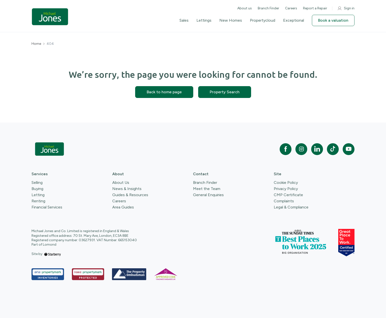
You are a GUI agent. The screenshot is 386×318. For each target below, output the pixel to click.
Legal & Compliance (291, 207)
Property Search (225, 92)
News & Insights (127, 188)
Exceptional (293, 20)
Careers (291, 8)
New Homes (230, 20)
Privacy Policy (286, 188)
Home (36, 44)
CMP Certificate (288, 194)
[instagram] (301, 149)
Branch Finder (268, 8)
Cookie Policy (286, 182)
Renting (38, 201)
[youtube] (348, 149)
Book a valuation (333, 20)
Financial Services (47, 207)
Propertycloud (262, 20)
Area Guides (123, 207)
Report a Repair (315, 8)
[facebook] (285, 149)
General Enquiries (208, 194)
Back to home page (164, 92)
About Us (120, 182)
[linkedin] (317, 149)
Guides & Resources (130, 194)
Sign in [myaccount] (345, 8)
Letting (38, 194)
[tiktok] (333, 149)
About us (244, 8)
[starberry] (52, 254)
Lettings (203, 20)
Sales (184, 20)
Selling (37, 182)
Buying (37, 188)
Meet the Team (206, 188)
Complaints (284, 201)
